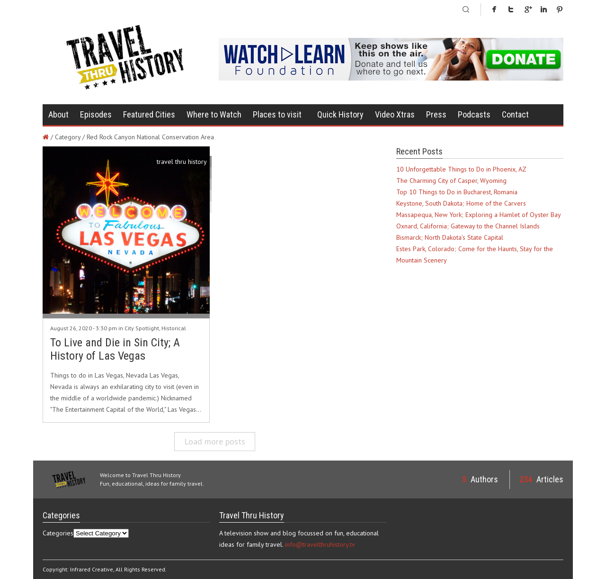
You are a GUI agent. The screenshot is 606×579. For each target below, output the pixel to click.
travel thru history (182, 161)
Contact (515, 114)
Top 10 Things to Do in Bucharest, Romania (456, 192)
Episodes (96, 114)
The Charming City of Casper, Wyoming (451, 180)
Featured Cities (149, 114)
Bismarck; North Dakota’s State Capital (449, 237)
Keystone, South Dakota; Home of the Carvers (461, 203)
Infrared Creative (91, 569)
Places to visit (277, 114)
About (58, 114)
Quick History (340, 114)
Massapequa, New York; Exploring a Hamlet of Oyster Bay (478, 214)
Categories (58, 533)
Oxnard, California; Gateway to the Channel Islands (468, 226)
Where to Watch (214, 114)
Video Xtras (395, 114)
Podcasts (474, 114)
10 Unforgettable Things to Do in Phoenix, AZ (461, 169)
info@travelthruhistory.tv (320, 544)
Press (436, 114)
